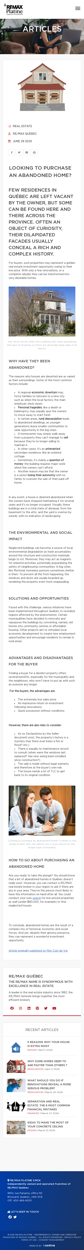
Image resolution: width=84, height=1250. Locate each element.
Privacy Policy (72, 1237)
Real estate (20, 126)
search (37, 898)
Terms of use (29, 1240)
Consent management (51, 1240)
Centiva (49, 1245)
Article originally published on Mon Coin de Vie (38, 951)
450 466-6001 (22, 1200)
